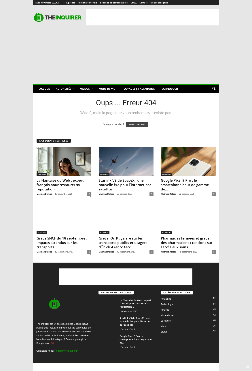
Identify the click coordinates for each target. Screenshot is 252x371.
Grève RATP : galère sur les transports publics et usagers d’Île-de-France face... (123, 242)
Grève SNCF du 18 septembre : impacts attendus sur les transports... (62, 242)
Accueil (44, 88)
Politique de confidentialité (114, 2)
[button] (214, 89)
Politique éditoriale (87, 2)
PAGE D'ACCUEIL (137, 124)
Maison (87, 89)
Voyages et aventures (139, 88)
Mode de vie (108, 89)
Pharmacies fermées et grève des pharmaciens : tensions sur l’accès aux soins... (186, 242)
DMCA (134, 2)
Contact (143, 2)
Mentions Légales (159, 2)
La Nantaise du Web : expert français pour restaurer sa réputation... (60, 185)
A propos (70, 2)
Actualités (65, 89)
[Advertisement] (152, 17)
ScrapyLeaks (43, 343)
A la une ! (41, 174)
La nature (166, 321)
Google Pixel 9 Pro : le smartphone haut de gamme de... (185, 185)
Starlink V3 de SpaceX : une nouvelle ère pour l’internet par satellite (125, 185)
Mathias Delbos (44, 193)
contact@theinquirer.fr (65, 350)
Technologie (169, 88)
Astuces (165, 310)
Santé (164, 332)
